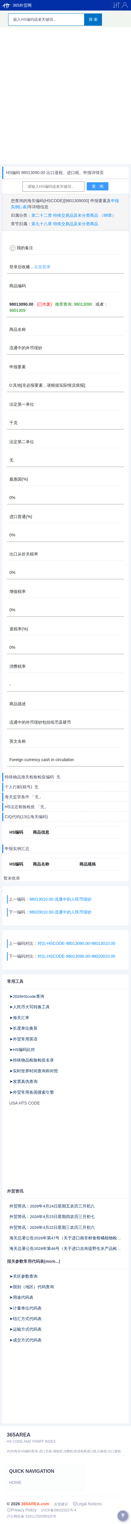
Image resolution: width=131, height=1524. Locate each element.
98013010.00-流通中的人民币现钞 (60, 899)
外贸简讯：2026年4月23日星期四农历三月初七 (52, 1217)
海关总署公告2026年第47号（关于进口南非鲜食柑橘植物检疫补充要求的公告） (65, 1238)
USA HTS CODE (24, 1103)
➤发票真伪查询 (23, 1081)
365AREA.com (35, 1503)
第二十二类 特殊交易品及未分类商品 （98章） (73, 215)
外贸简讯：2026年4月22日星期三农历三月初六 (52, 1227)
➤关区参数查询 (23, 1276)
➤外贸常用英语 (23, 1039)
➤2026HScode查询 (26, 996)
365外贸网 (17, 5)
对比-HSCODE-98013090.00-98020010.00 (76, 956)
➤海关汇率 (19, 1018)
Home (15, 1482)
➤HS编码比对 (22, 1049)
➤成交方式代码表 (25, 1340)
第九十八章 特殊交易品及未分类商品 (64, 223)
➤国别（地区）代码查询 (31, 1287)
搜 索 (93, 19)
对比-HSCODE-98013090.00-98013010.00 (76, 943)
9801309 (17, 310)
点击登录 (42, 266)
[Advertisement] (65, 95)
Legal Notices (87, 1503)
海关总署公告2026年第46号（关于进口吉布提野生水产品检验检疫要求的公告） (65, 1248)
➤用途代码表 (21, 1297)
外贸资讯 (15, 1191)
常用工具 (15, 981)
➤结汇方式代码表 (25, 1319)
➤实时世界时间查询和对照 (33, 1071)
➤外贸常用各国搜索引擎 (31, 1092)
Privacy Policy (21, 1510)
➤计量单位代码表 (25, 1308)
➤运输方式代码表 (25, 1329)
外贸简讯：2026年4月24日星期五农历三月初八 (52, 1206)
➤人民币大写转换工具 (29, 1007)
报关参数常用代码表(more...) (33, 1261)
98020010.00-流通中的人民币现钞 (60, 912)
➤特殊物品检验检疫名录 (31, 1060)
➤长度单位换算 (23, 1028)
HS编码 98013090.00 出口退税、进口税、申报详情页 (55, 172)
